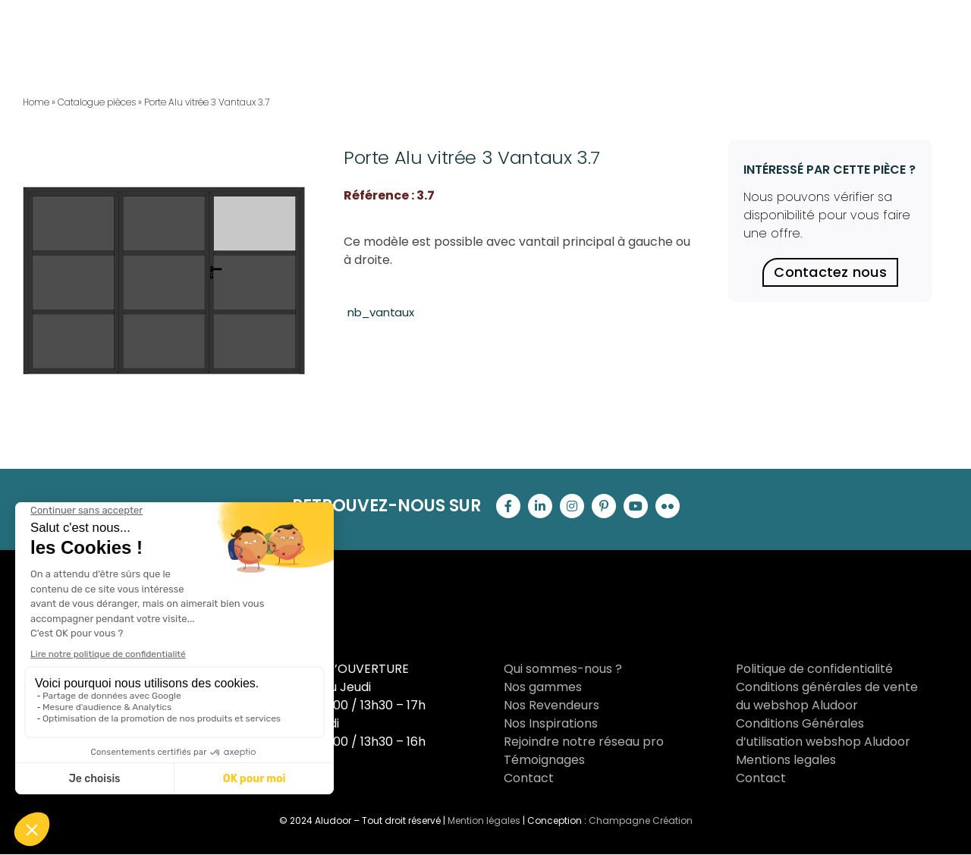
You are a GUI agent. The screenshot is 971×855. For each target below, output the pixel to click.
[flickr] (667, 506)
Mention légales (484, 820)
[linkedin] (540, 506)
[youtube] (636, 506)
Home (36, 102)
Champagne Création (641, 820)
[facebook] (508, 506)
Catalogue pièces (97, 102)
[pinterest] (604, 506)
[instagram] (572, 506)
